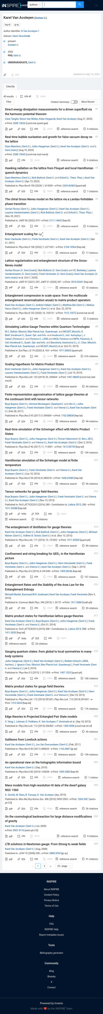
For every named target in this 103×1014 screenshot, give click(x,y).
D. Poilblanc (32, 721)
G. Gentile (10, 795)
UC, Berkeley (79, 270)
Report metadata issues (51, 934)
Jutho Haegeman (41, 146)
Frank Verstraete (40, 239)
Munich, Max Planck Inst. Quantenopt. (38, 331)
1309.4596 (68, 726)
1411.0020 (10, 632)
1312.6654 (16, 703)
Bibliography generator (51, 953)
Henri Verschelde (21, 36)
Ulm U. (71, 404)
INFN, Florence (81, 339)
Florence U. (19, 339)
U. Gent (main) (28, 270)
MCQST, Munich (71, 331)
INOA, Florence (60, 339)
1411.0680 (76, 602)
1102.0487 (64, 749)
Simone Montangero (39, 404)
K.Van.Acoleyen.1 (30, 31)
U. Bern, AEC (85, 439)
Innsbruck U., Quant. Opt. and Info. (29, 335)
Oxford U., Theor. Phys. (71, 177)
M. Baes (20, 795)
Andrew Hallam (44, 305)
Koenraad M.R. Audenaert (35, 594)
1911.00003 (65, 350)
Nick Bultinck (38, 177)
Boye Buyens (11, 404)
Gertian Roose (12, 209)
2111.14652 (56, 220)
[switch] (74, 102)
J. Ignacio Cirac (23, 664)
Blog (51, 971)
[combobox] (59, 4)
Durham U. (40, 18)
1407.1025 (65, 672)
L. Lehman (19, 721)
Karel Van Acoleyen (67, 119)
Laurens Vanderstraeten (17, 212)
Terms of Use (51, 905)
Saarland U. (58, 404)
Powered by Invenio (51, 1003)
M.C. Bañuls (11, 331)
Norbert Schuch (73, 661)
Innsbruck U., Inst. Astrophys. (67, 335)
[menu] (94, 5)
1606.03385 (67, 478)
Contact (52, 987)
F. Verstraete (63, 721)
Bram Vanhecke (13, 239)
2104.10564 (70, 247)
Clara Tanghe (11, 119)
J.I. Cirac (82, 342)
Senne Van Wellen (29, 119)
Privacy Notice (51, 900)
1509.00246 (66, 571)
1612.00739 (69, 446)
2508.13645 (19, 154)
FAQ (51, 924)
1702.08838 (67, 415)
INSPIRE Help (51, 929)
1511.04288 (11, 508)
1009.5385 (64, 771)
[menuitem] (96, 5)
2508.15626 (19, 123)
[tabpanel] (51, 480)
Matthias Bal (69, 305)
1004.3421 (83, 799)
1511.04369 (73, 540)
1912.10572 (70, 313)
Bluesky (52, 976)
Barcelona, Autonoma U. (63, 342)
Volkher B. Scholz (32, 535)
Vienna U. (63, 407)
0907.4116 (18, 830)
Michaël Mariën (13, 594)
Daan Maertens (13, 146)
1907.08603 (73, 377)
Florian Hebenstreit (68, 439)
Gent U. (17, 55)
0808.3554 (55, 853)
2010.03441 (77, 282)
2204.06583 (68, 185)
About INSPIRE (51, 889)
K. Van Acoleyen (47, 721)
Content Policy (51, 894)
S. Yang (9, 721)
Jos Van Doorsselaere (47, 744)
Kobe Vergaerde (47, 119)
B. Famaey (31, 795)
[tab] (12, 86)
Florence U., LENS (39, 339)
